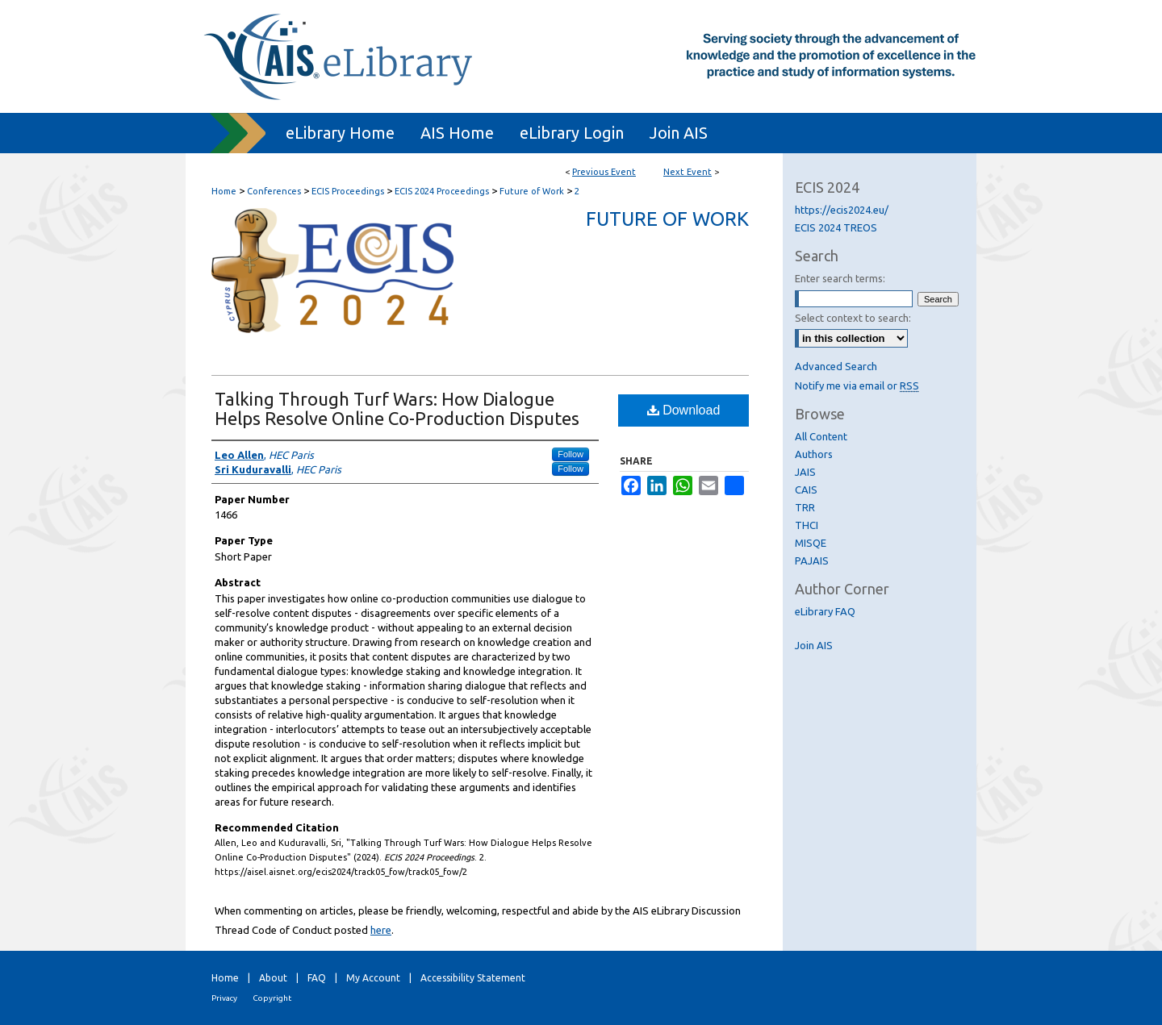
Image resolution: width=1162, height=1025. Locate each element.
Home (223, 191)
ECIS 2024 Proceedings (443, 191)
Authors (814, 454)
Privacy (224, 998)
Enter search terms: (840, 278)
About (273, 978)
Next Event (687, 172)
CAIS (806, 489)
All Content (821, 436)
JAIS (805, 471)
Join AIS (814, 645)
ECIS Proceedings (349, 191)
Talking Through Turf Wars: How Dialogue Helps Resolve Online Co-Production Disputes (397, 408)
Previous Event (604, 172)
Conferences (275, 191)
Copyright (272, 998)
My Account (373, 978)
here (380, 929)
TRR (805, 507)
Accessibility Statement (472, 978)
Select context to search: (853, 317)
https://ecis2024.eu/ (841, 209)
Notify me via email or (857, 385)
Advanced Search (836, 366)
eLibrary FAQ (825, 611)
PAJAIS (812, 560)
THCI (806, 525)
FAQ (316, 978)
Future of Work (532, 191)
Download (684, 410)
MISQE (810, 542)
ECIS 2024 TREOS (836, 227)
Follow (570, 454)
